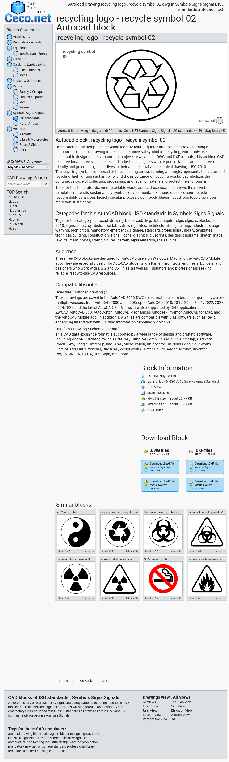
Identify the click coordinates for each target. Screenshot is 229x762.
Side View (178, 706)
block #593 (195, 551)
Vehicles (16, 129)
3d (173, 719)
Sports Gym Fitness (30, 53)
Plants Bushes (26, 70)
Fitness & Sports (28, 97)
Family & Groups (28, 92)
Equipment (18, 48)
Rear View (150, 710)
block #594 (64, 598)
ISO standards (26, 118)
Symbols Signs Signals (26, 113)
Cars (19, 150)
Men (19, 102)
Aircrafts (22, 134)
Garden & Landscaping (26, 65)
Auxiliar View (180, 715)
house (17, 215)
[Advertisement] (95, 396)
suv (15, 228)
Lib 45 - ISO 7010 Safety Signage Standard (189, 381)
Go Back (86, 681)
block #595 (108, 598)
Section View (152, 715)
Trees (20, 75)
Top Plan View (181, 702)
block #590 (108, 551)
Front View (150, 706)
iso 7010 (19, 197)
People (15, 86)
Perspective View (155, 719)
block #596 (151, 598)
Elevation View (181, 710)
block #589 (64, 551)
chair (16, 219)
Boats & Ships (26, 144)
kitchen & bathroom (24, 81)
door (16, 201)
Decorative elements (24, 42)
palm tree (19, 210)
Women (21, 107)
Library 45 (218, 131)
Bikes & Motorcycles (30, 139)
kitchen (18, 224)
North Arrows (26, 123)
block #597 (195, 598)
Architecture (18, 37)
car (15, 206)
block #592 (151, 551)
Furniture (16, 59)
